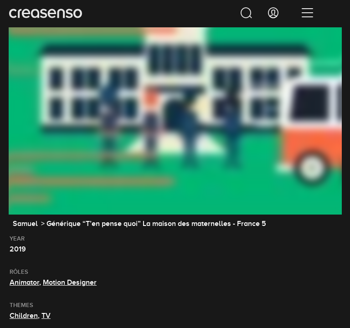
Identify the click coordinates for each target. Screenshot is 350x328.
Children (24, 316)
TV (46, 316)
